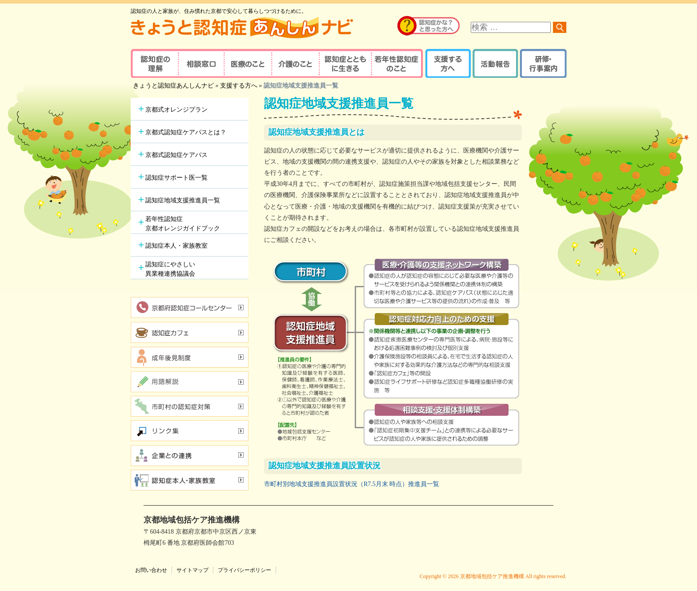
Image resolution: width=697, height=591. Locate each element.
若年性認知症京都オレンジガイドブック (182, 224)
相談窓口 (200, 63)
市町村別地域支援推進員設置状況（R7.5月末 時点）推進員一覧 (351, 484)
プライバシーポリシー (244, 570)
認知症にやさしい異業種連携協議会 (170, 269)
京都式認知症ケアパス (176, 155)
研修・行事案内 (542, 63)
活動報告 (494, 63)
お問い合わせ (151, 570)
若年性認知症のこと (397, 63)
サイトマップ (192, 570)
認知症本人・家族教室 (176, 245)
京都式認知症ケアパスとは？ (185, 132)
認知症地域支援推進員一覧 (182, 200)
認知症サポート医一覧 (176, 177)
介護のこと (294, 63)
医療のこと (247, 63)
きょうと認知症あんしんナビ (173, 85)
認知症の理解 (154, 63)
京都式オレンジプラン (176, 109)
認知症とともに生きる (344, 63)
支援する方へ (447, 63)
